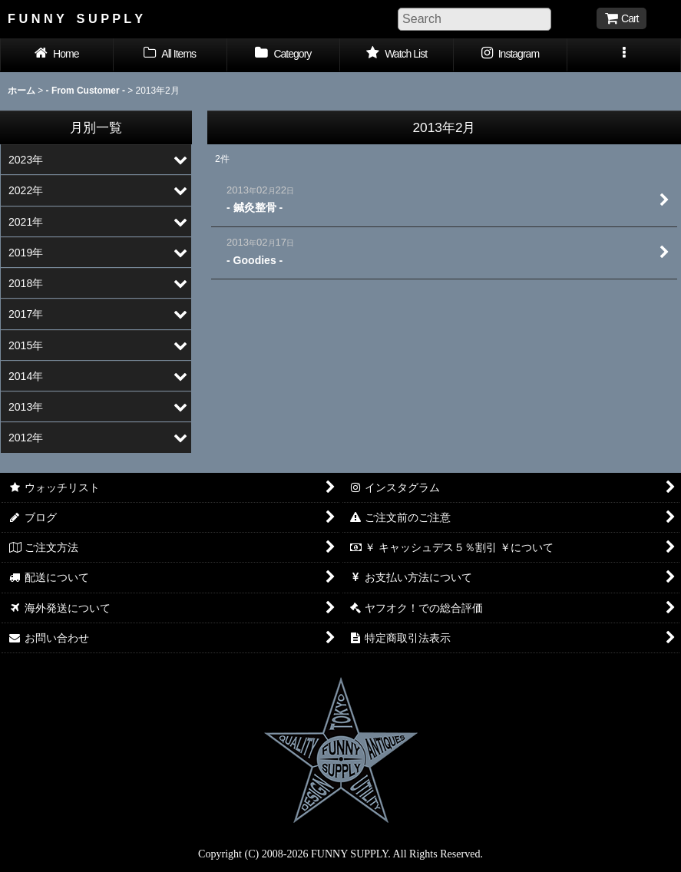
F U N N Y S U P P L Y (75, 18)
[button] (624, 55)
